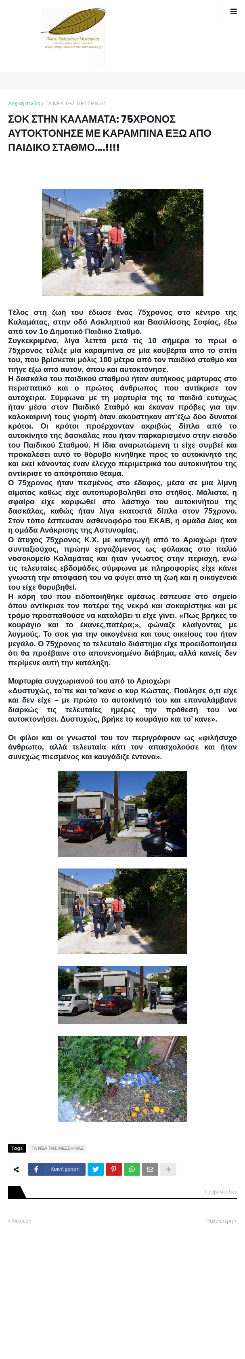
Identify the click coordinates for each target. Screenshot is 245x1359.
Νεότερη (21, 1221)
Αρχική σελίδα (24, 103)
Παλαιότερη (219, 1221)
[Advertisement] (68, 1285)
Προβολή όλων (221, 1191)
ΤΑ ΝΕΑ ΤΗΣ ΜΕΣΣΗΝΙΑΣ (75, 103)
